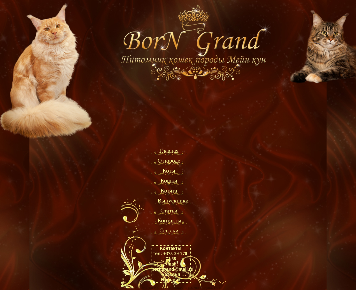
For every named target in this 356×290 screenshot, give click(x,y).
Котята (169, 190)
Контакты (169, 220)
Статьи (169, 210)
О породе (169, 160)
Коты (169, 170)
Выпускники (173, 200)
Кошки (169, 180)
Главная (168, 150)
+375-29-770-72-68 (175, 256)
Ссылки (168, 230)
